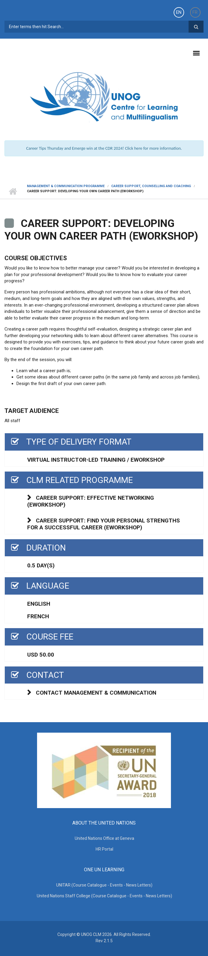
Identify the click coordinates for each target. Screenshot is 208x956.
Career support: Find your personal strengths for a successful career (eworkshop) (103, 524)
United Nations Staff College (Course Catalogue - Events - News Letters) (104, 895)
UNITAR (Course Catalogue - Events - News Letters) (104, 885)
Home (12, 191)
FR (195, 12)
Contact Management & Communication (96, 692)
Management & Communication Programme (66, 186)
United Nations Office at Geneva (104, 838)
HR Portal (104, 849)
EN (178, 12)
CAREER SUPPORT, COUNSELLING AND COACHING (151, 186)
